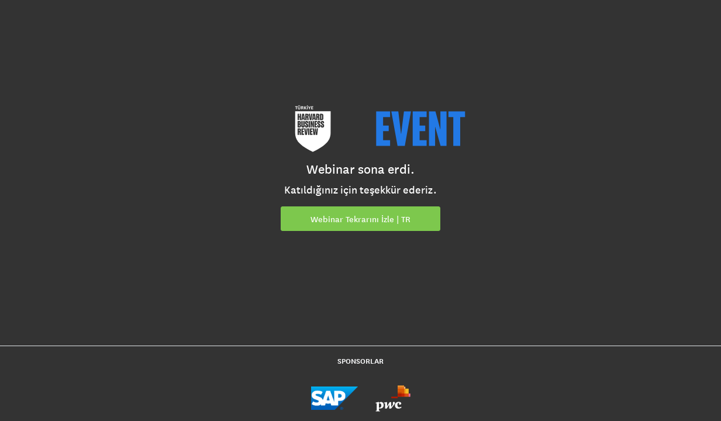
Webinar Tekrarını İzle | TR (360, 219)
